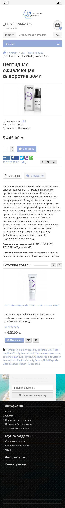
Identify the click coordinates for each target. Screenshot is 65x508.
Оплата (8, 415)
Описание (12, 175)
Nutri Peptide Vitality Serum (26, 360)
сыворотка (33, 363)
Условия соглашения (16, 428)
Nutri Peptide (35, 52)
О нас (7, 411)
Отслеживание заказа (16, 445)
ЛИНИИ (13, 52)
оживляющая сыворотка (17, 356)
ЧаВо (7, 449)
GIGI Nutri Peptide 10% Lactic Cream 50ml (32, 305)
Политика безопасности (17, 424)
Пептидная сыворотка (47, 353)
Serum (22, 363)
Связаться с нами (14, 441)
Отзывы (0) (35, 175)
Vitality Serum (10, 363)
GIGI (23, 52)
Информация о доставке (18, 420)
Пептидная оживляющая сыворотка (26, 349)
